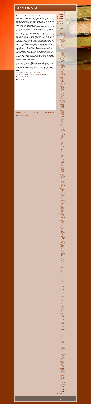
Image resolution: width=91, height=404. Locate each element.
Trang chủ (35, 112)
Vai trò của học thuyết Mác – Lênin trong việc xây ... (62, 287)
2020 (60, 21)
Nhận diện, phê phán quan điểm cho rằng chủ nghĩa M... (62, 378)
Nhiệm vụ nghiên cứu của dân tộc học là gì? (62, 142)
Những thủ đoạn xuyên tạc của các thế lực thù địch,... (62, 348)
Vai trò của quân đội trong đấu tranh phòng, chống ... (62, 293)
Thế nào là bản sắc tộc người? (62, 101)
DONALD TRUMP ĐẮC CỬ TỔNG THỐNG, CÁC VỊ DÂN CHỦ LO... (62, 81)
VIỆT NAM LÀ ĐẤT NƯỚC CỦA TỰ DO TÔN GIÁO (62, 46)
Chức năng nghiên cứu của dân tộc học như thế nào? (62, 149)
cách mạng (21, 74)
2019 (60, 23)
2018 (60, 25)
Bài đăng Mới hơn (21, 112)
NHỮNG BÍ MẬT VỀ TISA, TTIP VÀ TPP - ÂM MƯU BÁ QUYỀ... (62, 119)
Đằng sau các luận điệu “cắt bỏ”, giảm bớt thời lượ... (62, 246)
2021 (60, 19)
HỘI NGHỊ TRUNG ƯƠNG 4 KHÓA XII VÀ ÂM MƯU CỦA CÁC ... (62, 72)
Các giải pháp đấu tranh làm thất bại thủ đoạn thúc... (62, 196)
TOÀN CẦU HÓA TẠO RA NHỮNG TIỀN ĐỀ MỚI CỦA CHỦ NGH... (62, 262)
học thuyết (26, 74)
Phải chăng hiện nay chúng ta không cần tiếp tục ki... (62, 65)
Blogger (59, 399)
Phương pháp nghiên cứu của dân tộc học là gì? (62, 136)
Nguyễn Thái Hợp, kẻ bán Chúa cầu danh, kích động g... (62, 170)
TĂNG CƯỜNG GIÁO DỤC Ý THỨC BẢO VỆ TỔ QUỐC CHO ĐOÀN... (62, 356)
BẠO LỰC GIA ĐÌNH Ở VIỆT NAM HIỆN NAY (62, 315)
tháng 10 (61, 382)
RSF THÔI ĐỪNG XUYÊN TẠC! (62, 60)
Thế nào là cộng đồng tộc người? (62, 40)
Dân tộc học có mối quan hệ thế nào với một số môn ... (62, 130)
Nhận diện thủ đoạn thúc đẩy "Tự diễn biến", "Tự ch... (62, 202)
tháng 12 (61, 30)
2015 (60, 393)
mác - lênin (39, 74)
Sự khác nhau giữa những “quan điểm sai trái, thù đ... (62, 35)
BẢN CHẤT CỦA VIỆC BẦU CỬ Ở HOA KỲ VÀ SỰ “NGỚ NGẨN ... (62, 95)
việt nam (44, 74)
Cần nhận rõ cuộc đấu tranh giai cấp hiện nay (62, 88)
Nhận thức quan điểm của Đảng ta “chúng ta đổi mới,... (62, 334)
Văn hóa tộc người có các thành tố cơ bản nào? (62, 106)
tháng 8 (61, 386)
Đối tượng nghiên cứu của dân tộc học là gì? (62, 155)
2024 (60, 14)
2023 (60, 16)
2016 (60, 28)
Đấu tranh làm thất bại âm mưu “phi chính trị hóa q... (62, 223)
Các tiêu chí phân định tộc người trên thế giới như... (62, 112)
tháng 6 (61, 387)
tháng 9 (61, 384)
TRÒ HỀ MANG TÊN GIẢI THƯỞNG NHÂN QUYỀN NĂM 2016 (62, 53)
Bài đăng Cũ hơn (49, 112)
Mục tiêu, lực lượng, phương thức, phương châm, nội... (62, 308)
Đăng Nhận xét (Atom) (24, 115)
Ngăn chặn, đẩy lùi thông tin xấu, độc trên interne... (62, 300)
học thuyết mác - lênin (32, 74)
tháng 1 (61, 391)
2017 (60, 26)
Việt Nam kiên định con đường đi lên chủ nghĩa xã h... (62, 341)
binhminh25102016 (27, 7)
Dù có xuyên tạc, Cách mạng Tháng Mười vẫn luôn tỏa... (62, 364)
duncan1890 (50, 399)
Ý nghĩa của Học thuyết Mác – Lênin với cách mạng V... (62, 371)
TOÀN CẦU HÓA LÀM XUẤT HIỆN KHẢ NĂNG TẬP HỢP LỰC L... (62, 253)
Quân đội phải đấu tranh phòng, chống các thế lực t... (62, 321)
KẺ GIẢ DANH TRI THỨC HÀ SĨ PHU (62, 190)
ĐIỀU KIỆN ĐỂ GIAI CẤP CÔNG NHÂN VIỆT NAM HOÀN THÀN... (62, 231)
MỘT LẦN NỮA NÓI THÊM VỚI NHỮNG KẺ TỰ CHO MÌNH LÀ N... (62, 183)
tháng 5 (61, 389)
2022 (60, 18)
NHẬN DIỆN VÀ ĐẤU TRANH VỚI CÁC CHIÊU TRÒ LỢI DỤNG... (62, 162)
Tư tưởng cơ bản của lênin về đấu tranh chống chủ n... (62, 216)
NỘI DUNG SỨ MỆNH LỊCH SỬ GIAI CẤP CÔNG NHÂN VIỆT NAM (62, 239)
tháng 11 (61, 31)
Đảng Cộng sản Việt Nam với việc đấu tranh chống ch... (62, 209)
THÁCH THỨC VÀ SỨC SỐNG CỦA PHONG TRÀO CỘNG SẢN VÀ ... (62, 272)
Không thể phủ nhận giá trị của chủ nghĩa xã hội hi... (62, 327)
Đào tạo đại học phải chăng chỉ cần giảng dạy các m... (62, 280)
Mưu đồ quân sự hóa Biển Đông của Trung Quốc (62, 176)
